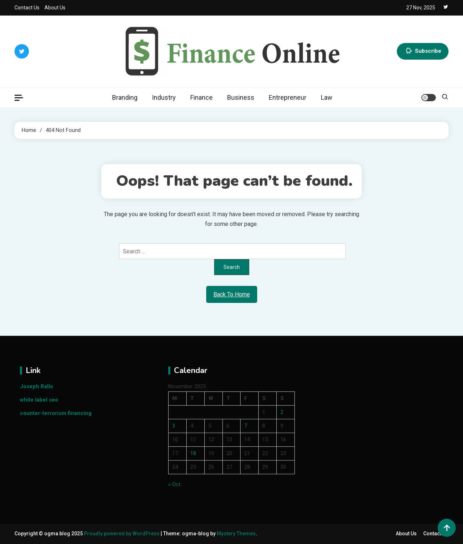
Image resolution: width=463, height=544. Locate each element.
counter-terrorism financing (56, 413)
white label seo (39, 400)
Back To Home (231, 294)
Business (240, 97)
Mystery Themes (236, 533)
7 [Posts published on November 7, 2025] (245, 426)
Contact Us (26, 7)
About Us (54, 7)
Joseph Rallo (36, 386)
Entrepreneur (287, 97)
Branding (124, 97)
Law (326, 97)
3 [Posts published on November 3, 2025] (173, 426)
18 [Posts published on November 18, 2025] (193, 453)
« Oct (174, 484)
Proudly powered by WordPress (122, 533)
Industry (164, 97)
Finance (201, 97)
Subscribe (422, 51)
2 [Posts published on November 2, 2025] (281, 412)
